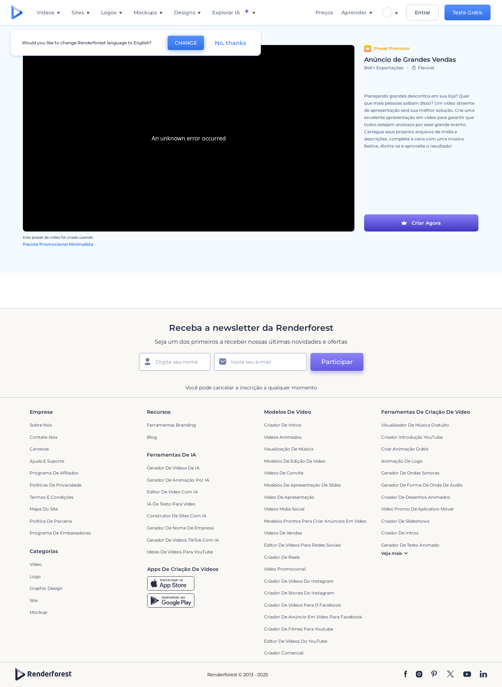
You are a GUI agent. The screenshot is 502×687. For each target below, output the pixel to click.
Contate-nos (44, 437)
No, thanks (230, 43)
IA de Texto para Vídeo (171, 504)
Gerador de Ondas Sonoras (410, 473)
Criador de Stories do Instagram (299, 593)
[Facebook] (405, 674)
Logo (35, 576)
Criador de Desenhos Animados (415, 497)
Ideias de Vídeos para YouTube (180, 551)
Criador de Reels (282, 557)
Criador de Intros (282, 425)
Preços (324, 12)
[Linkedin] (483, 674)
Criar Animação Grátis (404, 449)
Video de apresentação (289, 497)
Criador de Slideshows (405, 521)
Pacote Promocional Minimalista (58, 244)
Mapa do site (44, 509)
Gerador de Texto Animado (410, 545)
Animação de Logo (402, 461)
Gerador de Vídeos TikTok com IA (183, 540)
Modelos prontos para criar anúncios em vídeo (315, 521)
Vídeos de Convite (283, 473)
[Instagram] (419, 674)
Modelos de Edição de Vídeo (294, 461)
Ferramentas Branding (171, 425)
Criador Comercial (283, 653)
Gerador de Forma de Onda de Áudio (422, 485)
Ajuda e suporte (47, 461)
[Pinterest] (434, 674)
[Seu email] (260, 362)
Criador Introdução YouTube (412, 437)
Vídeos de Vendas (283, 533)
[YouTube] (467, 674)
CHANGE (186, 43)
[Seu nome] (174, 362)
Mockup (38, 612)
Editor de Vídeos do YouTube (295, 641)
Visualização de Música (288, 449)
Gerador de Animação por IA (178, 480)
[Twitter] (450, 674)
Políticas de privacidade (55, 485)
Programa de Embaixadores (60, 533)
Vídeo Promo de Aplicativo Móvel (417, 509)
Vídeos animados (283, 437)
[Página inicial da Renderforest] (17, 12)
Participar (337, 362)
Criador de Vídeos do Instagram (299, 581)
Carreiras (39, 449)
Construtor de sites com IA (177, 515)
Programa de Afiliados (54, 473)
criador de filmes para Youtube (298, 629)
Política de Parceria (51, 521)
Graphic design (46, 588)
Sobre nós (41, 425)
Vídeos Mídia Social (284, 509)
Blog (152, 437)
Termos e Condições (52, 497)
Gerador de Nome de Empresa (180, 528)
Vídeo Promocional (284, 569)
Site (34, 600)
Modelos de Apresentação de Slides (302, 485)
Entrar (423, 12)
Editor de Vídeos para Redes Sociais (302, 545)
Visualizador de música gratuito (415, 425)
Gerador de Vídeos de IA (173, 468)
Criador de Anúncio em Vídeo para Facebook (313, 616)
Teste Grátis (467, 12)
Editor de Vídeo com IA (172, 491)
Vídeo (36, 564)
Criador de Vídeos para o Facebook (302, 605)
